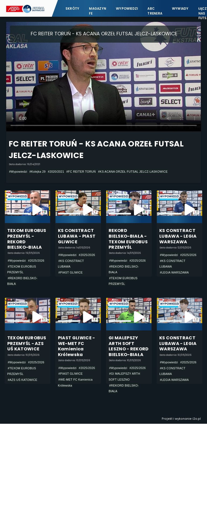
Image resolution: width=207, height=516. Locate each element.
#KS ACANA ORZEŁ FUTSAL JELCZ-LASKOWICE (133, 171)
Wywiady (180, 8)
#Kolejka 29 (37, 171)
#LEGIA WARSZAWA (174, 272)
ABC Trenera (154, 10)
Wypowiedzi (127, 8)
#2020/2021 (56, 171)
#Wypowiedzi (18, 171)
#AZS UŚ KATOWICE (22, 379)
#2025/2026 (36, 260)
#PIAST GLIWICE (70, 272)
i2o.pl (196, 419)
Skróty (72, 8)
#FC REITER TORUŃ (81, 171)
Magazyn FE (97, 10)
